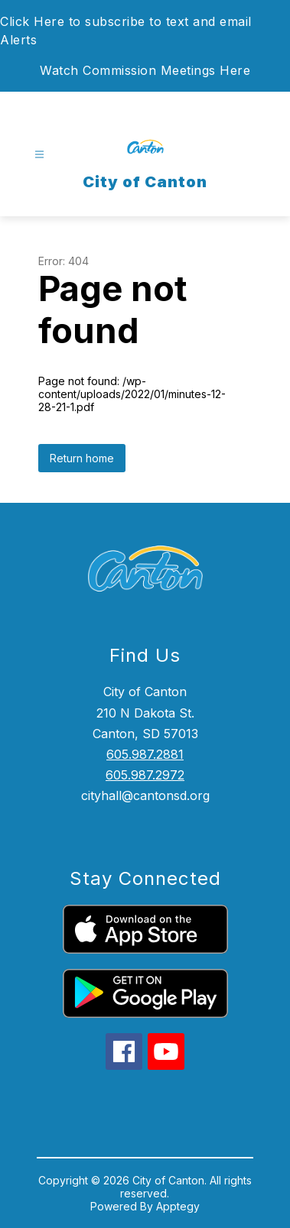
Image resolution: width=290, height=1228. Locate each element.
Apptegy (178, 1206)
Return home (82, 458)
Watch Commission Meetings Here (145, 70)
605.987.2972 (145, 774)
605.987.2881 (145, 754)
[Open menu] (39, 155)
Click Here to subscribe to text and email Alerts (126, 30)
